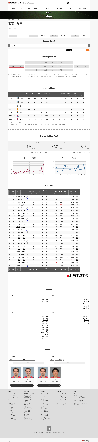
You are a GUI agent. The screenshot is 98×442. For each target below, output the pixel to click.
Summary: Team (25, 8)
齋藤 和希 (45, 301)
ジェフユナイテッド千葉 (13, 397)
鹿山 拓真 (86, 307)
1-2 (24, 202)
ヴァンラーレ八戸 (28, 395)
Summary (59, 391)
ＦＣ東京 (9, 400)
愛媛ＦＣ (42, 412)
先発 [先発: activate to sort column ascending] (33, 94)
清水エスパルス (11, 407)
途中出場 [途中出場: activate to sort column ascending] (40, 94)
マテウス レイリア (83, 323)
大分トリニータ (27, 418)
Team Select (82, 8)
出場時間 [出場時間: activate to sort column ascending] (46, 94)
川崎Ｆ (22, 98)
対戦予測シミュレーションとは (80, 403)
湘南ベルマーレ (27, 406)
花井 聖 (45, 320)
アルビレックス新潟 (28, 408)
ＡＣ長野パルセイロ (45, 400)
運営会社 (55, 432)
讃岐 (19, 207)
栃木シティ (26, 401)
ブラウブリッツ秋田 (28, 397)
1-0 (24, 196)
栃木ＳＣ (42, 395)
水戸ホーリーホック (12, 395)
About (71, 8)
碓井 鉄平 (45, 316)
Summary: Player (37, 8)
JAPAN (48, 8)
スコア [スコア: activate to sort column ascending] (23, 192)
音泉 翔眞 (45, 329)
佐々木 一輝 (44, 333)
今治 (19, 221)
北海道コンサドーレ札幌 (29, 393)
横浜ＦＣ (26, 404)
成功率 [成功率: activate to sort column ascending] (65, 94)
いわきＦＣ (26, 400)
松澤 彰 (86, 320)
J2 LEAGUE (26, 391)
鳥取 (19, 213)
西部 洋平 (45, 299)
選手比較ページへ (69, 363)
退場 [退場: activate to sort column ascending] (84, 94)
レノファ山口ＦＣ (44, 410)
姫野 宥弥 (45, 327)
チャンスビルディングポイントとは (39, 152)
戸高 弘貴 (45, 336)
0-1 (24, 251)
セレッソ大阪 (10, 412)
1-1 (24, 216)
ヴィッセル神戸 (11, 414)
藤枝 (19, 229)
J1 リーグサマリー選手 (62, 395)
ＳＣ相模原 (43, 397)
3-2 (24, 207)
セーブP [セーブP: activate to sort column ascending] (54, 192)
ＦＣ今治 (26, 415)
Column (59, 8)
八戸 (19, 199)
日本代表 (75, 395)
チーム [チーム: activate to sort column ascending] (77, 192)
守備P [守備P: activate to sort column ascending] (71, 192)
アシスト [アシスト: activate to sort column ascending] (71, 94)
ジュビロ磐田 (27, 411)
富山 (22, 116)
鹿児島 (18, 227)
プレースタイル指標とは (79, 400)
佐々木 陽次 (44, 318)
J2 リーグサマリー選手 (62, 399)
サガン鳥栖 (26, 417)
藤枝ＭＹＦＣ (27, 412)
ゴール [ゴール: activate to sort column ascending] (53, 94)
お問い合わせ (60, 432)
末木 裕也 (45, 325)
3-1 (24, 240)
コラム (75, 393)
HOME (14, 8)
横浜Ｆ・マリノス (11, 406)
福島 (19, 205)
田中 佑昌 (45, 338)
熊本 (19, 216)
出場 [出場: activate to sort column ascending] (27, 94)
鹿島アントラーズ (11, 393)
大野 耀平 (86, 318)
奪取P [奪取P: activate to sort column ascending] (65, 192)
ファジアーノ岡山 (11, 415)
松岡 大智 (45, 323)
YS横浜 (18, 196)
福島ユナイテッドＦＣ (45, 393)
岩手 (19, 224)
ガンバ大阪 (10, 411)
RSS (88, 50)
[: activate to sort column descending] (10, 94)
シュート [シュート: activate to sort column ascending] (59, 94)
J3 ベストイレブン (61, 404)
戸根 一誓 (86, 299)
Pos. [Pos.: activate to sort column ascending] (36, 192)
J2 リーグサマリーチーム (62, 397)
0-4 (24, 218)
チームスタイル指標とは (79, 401)
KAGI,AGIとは (76, 399)
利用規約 (36, 432)
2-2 (24, 205)
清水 (22, 106)
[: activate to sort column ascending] (13, 94)
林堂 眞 (86, 305)
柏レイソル (10, 399)
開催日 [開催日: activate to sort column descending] (13, 192)
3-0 (24, 210)
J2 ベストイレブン (61, 400)
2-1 (24, 199)
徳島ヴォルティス (28, 414)
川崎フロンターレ (11, 404)
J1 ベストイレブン (61, 396)
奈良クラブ (43, 407)
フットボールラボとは (78, 396)
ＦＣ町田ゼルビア (11, 403)
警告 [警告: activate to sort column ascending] (78, 94)
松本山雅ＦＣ (43, 399)
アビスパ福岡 (10, 418)
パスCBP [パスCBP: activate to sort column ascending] (60, 192)
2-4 (24, 249)
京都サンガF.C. (11, 410)
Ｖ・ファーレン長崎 (12, 419)
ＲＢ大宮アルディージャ (29, 403)
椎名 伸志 (45, 331)
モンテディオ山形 (28, 399)
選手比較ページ (22, 385)
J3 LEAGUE (43, 391)
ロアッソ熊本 (43, 417)
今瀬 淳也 (86, 301)
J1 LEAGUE (10, 391)
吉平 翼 (86, 322)
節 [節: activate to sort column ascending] (9, 192)
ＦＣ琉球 (42, 419)
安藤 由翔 (45, 322)
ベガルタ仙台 (27, 396)
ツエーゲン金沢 (44, 401)
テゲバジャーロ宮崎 (28, 419)
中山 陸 (45, 334)
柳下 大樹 (86, 303)
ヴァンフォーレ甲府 (28, 407)
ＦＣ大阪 (42, 406)
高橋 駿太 (86, 316)
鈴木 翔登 (86, 308)
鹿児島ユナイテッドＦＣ (46, 418)
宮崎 (19, 202)
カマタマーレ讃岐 (44, 411)
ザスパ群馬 (43, 396)
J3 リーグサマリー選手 (62, 403)
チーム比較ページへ (28, 363)
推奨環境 (41, 432)
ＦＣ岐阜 (42, 403)
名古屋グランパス (11, 408)
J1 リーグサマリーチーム (62, 393)
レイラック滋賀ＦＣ (45, 404)
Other (75, 391)
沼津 (19, 210)
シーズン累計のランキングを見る (81, 152)
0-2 (24, 238)
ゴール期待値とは (77, 404)
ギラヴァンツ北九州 (45, 415)
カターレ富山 (27, 410)
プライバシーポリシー (48, 432)
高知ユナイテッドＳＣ (45, 414)
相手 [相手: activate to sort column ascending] (18, 192)
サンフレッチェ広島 (12, 417)
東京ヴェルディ (11, 401)
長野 (19, 218)
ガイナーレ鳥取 (44, 408)
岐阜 (19, 254)
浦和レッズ (10, 396)
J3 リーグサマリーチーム (62, 401)
